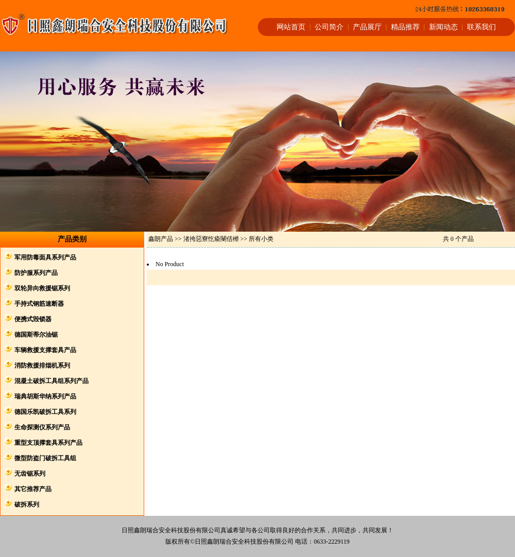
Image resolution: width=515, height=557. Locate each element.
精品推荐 (405, 27)
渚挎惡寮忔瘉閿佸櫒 (211, 238)
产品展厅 (367, 27)
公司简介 (329, 27)
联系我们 (481, 27)
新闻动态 (443, 27)
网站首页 (291, 27)
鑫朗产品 (160, 238)
